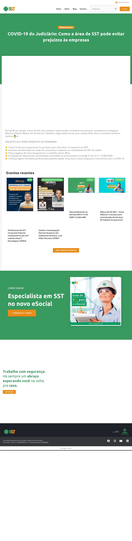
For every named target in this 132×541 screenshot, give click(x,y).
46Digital (44, 442)
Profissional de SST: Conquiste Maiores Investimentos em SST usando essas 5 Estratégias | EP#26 (20, 235)
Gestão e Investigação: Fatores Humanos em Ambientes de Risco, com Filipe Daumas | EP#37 (50, 234)
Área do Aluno (123, 2)
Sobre (67, 9)
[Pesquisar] (115, 9)
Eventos (83, 9)
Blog (74, 9)
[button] (125, 9)
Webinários (66, 27)
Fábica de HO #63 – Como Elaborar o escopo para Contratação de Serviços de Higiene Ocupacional (111, 215)
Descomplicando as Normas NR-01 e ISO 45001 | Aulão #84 (81, 214)
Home (58, 9)
